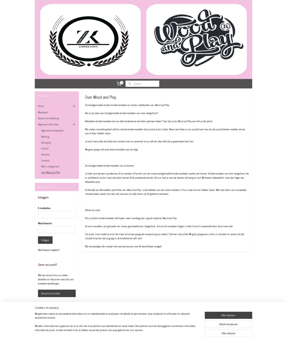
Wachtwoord (45, 223)
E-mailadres (44, 208)
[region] (117, 324)
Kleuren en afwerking (48, 118)
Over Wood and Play (50, 172)
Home (57, 106)
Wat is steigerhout (50, 166)
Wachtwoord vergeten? (49, 250)
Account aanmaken (50, 293)
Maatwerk (43, 112)
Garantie (45, 154)
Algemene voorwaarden (52, 130)
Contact (45, 148)
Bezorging (46, 142)
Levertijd (45, 160)
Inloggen (45, 240)
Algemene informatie (57, 124)
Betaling (45, 136)
